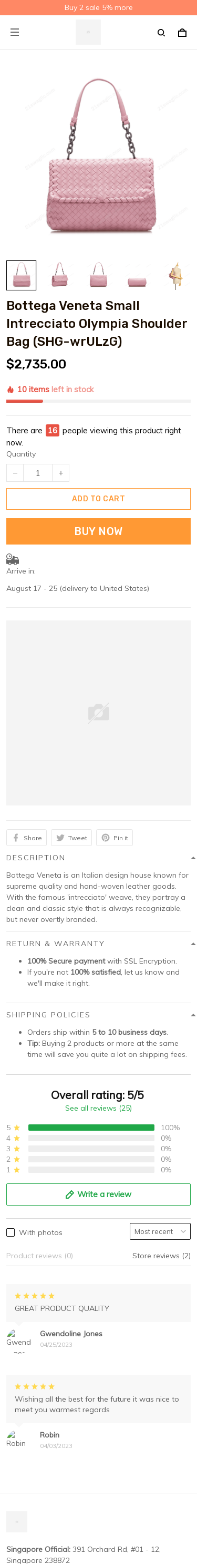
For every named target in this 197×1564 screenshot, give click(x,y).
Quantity (21, 392)
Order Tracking (32, 1492)
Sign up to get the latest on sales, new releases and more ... (96, 1550)
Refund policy (29, 1407)
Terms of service (34, 1391)
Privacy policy (29, 1358)
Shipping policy (32, 1375)
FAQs (15, 1476)
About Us (22, 1459)
